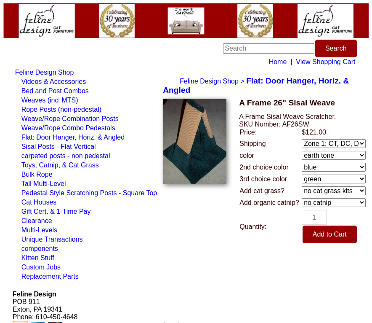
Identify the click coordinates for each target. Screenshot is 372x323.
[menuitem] (86, 72)
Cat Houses (39, 202)
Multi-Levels (39, 230)
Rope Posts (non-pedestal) (61, 109)
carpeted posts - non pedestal (65, 155)
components (39, 248)
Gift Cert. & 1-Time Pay (56, 211)
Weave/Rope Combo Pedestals (68, 128)
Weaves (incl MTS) (49, 100)
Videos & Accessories (53, 81)
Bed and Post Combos (55, 90)
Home (278, 61)
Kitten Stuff (37, 257)
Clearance (36, 220)
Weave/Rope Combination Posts (70, 118)
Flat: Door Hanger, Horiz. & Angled (73, 137)
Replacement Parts (50, 276)
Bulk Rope (37, 174)
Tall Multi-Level (43, 183)
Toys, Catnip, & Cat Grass (60, 165)
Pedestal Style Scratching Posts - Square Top (89, 192)
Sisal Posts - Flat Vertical (58, 146)
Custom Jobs (41, 267)
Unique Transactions (52, 239)
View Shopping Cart (325, 61)
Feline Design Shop (44, 72)
